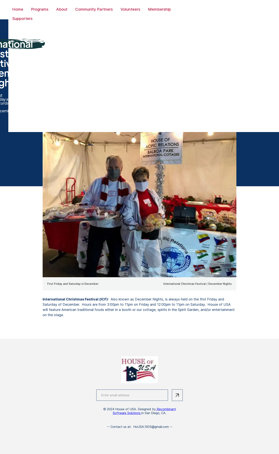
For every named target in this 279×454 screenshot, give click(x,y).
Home (17, 9)
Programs (39, 9)
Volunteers (130, 9)
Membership (159, 9)
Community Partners (94, 9)
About (61, 9)
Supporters (22, 18)
